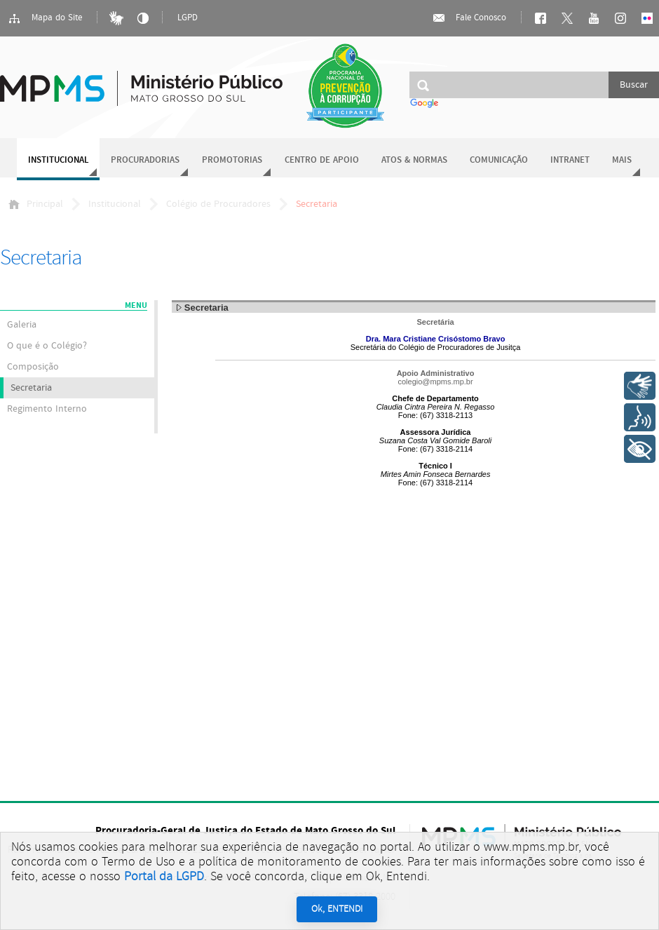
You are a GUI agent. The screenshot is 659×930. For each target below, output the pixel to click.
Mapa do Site (45, 18)
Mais (622, 160)
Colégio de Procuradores (218, 204)
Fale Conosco (469, 18)
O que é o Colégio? (47, 345)
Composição (33, 366)
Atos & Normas (414, 160)
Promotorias (232, 160)
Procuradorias (145, 160)
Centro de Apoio (322, 160)
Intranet (570, 160)
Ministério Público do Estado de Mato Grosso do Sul (141, 80)
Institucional (58, 160)
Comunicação (499, 160)
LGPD (187, 18)
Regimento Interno (47, 409)
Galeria (21, 324)
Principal (35, 204)
